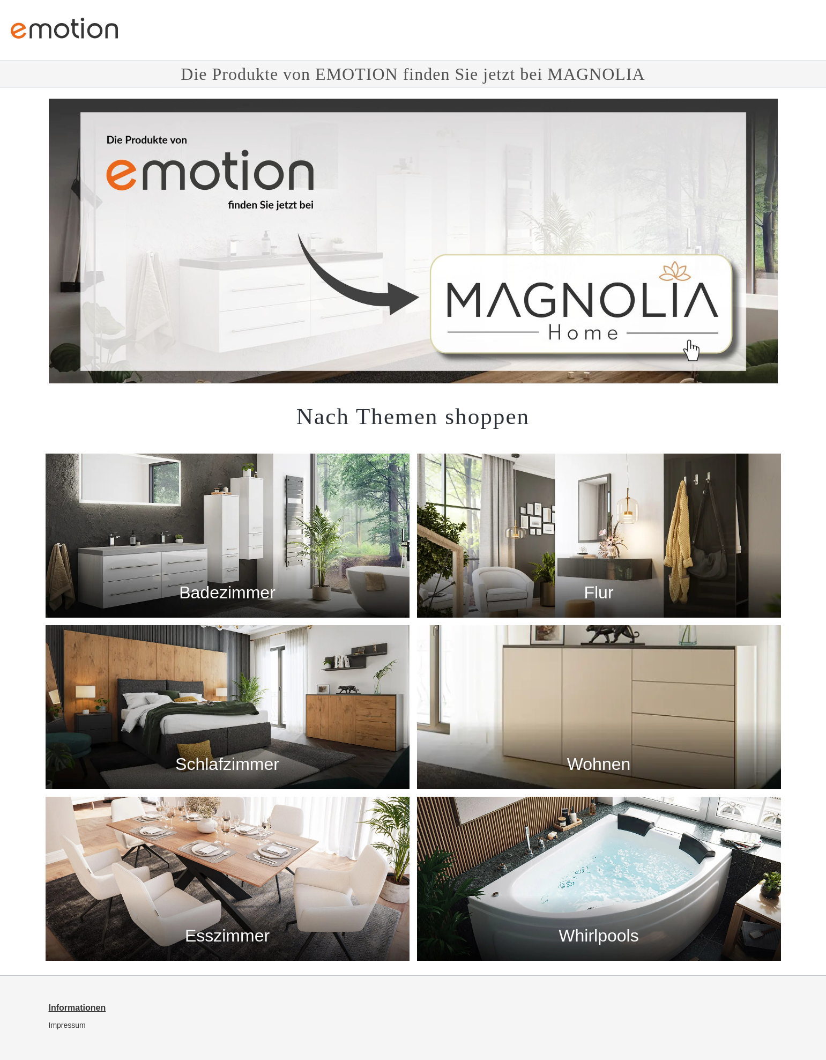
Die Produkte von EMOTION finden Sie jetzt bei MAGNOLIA (413, 74)
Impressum (67, 1025)
